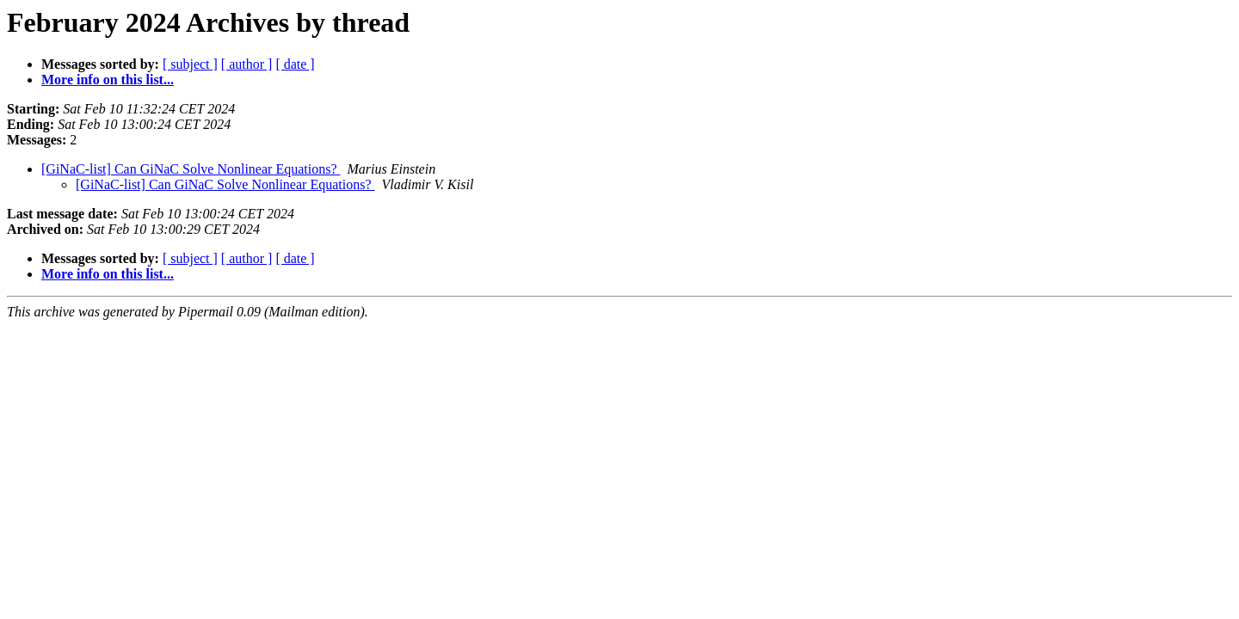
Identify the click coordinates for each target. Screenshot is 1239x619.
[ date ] (294, 64)
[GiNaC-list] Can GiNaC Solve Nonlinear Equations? (191, 169)
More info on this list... (107, 79)
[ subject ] (190, 64)
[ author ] (247, 64)
